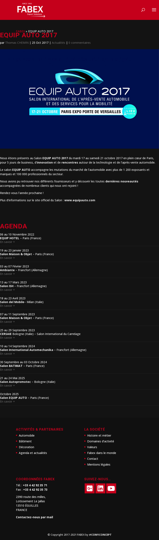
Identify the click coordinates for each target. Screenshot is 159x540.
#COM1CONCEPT (100, 534)
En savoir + (7, 242)
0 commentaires (80, 43)
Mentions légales (98, 464)
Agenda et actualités (33, 453)
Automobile (27, 435)
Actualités (58, 43)
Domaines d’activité (100, 441)
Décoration (26, 447)
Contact (92, 459)
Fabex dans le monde (101, 453)
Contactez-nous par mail (34, 517)
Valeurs (92, 447)
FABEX (20, 31)
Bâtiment (25, 441)
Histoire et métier (99, 435)
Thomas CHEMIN (17, 43)
